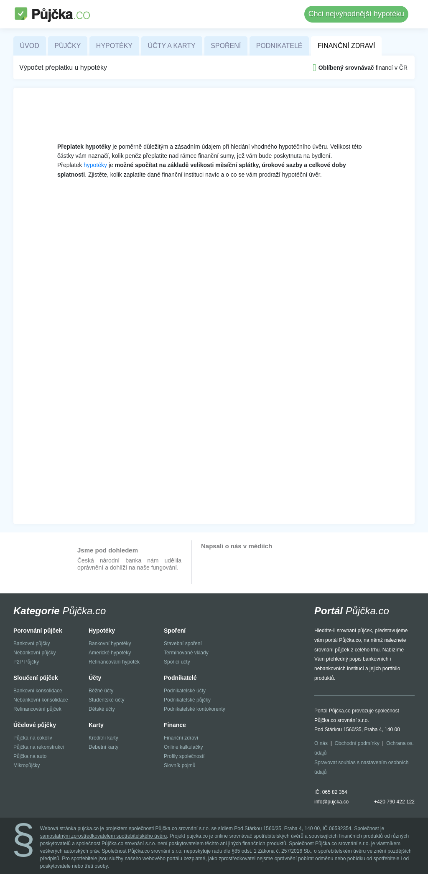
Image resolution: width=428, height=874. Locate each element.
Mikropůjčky (26, 765)
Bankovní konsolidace (37, 691)
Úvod (29, 45)
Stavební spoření (183, 643)
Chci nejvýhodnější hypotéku (356, 14)
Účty (95, 677)
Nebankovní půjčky (34, 653)
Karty (96, 725)
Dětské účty (102, 709)
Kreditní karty (103, 738)
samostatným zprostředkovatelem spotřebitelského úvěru (103, 836)
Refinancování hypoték (114, 662)
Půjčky (67, 45)
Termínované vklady (186, 653)
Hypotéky (114, 45)
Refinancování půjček (37, 709)
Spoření (226, 45)
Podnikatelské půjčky (187, 700)
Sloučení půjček (35, 677)
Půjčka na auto (29, 756)
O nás (321, 743)
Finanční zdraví (346, 45)
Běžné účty (101, 691)
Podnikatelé (279, 45)
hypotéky (95, 165)
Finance (175, 725)
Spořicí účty (177, 662)
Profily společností (184, 756)
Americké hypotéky (110, 653)
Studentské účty (106, 700)
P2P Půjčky (26, 662)
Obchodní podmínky (356, 743)
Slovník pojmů (179, 765)
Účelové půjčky (34, 725)
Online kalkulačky (183, 747)
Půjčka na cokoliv (32, 738)
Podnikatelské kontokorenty (194, 709)
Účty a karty (172, 45)
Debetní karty (103, 747)
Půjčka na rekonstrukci (38, 747)
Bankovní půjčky (31, 643)
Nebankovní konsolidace (40, 700)
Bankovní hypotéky (110, 643)
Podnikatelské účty (185, 691)
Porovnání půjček (37, 630)
